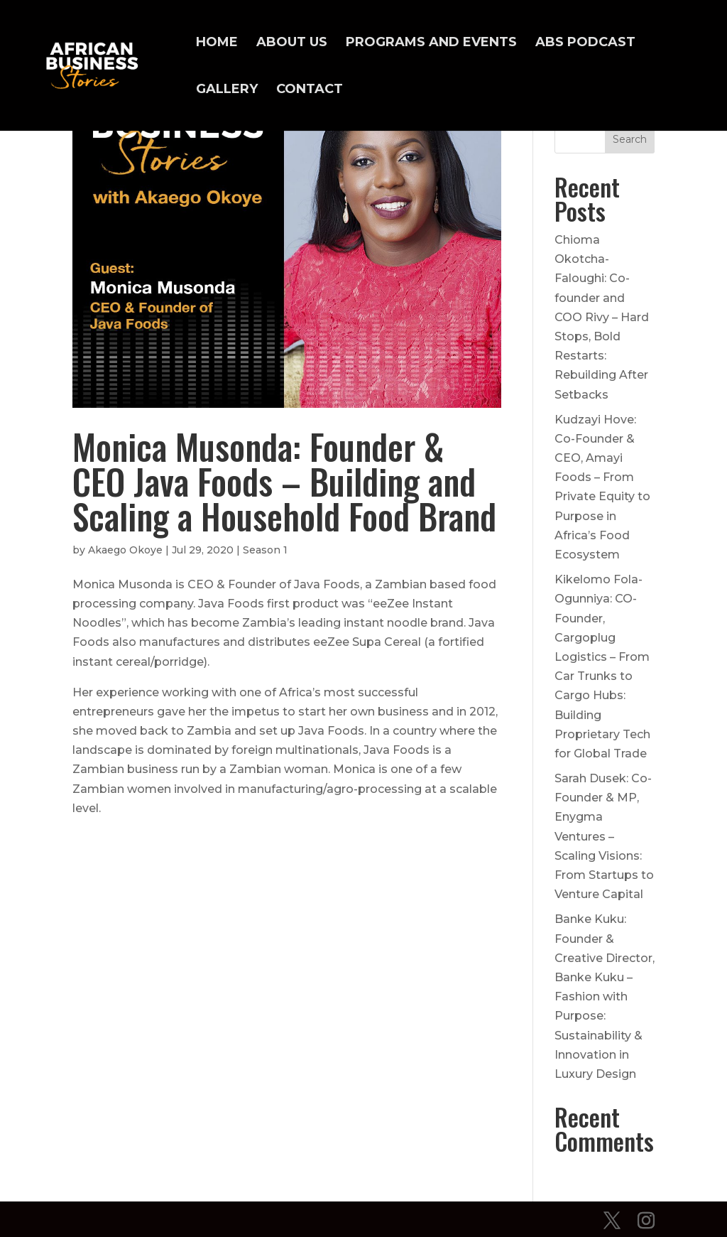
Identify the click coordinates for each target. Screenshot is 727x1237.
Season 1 (265, 550)
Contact (309, 90)
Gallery (227, 90)
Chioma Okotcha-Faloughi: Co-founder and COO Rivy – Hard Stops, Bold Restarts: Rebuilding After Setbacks (601, 317)
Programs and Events (431, 43)
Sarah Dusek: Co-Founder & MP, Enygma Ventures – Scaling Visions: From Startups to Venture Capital (604, 836)
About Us (291, 43)
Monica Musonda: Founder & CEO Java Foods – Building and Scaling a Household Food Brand (284, 481)
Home (217, 43)
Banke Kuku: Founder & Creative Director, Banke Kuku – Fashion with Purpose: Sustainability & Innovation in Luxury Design (604, 996)
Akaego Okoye (125, 550)
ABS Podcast (585, 43)
